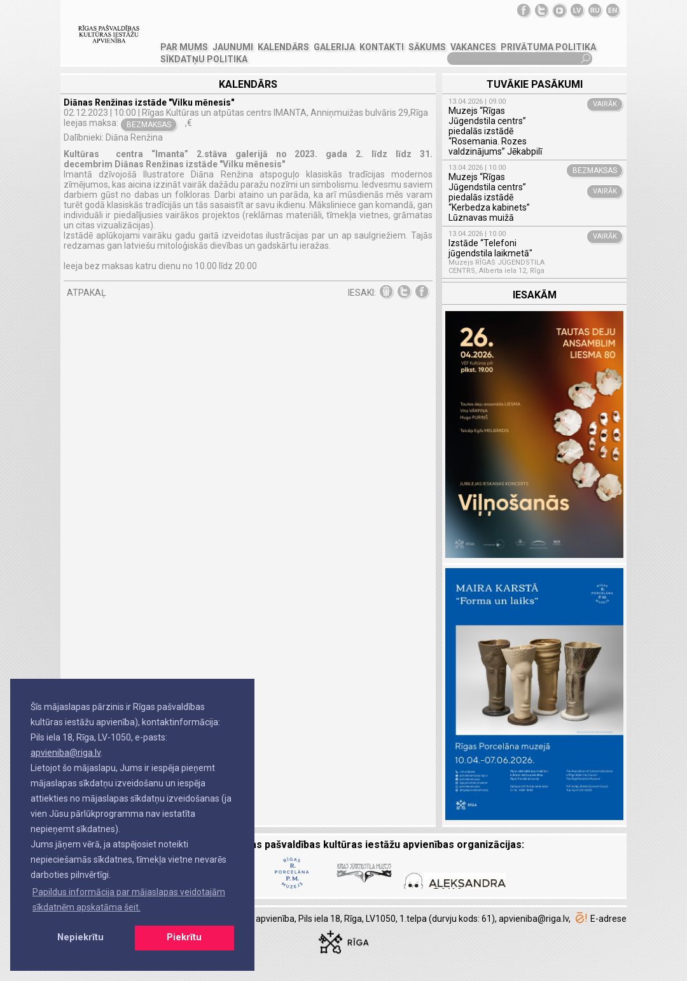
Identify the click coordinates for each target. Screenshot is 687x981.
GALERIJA (334, 47)
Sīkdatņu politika (203, 59)
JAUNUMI (232, 47)
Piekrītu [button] (184, 937)
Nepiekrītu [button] (80, 937)
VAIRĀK (605, 104)
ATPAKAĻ (86, 293)
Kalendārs (283, 47)
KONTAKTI (381, 47)
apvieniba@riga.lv (66, 753)
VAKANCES (473, 47)
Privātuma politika (548, 47)
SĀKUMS (427, 47)
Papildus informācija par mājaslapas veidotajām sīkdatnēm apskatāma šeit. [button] (128, 899)
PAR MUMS (184, 47)
